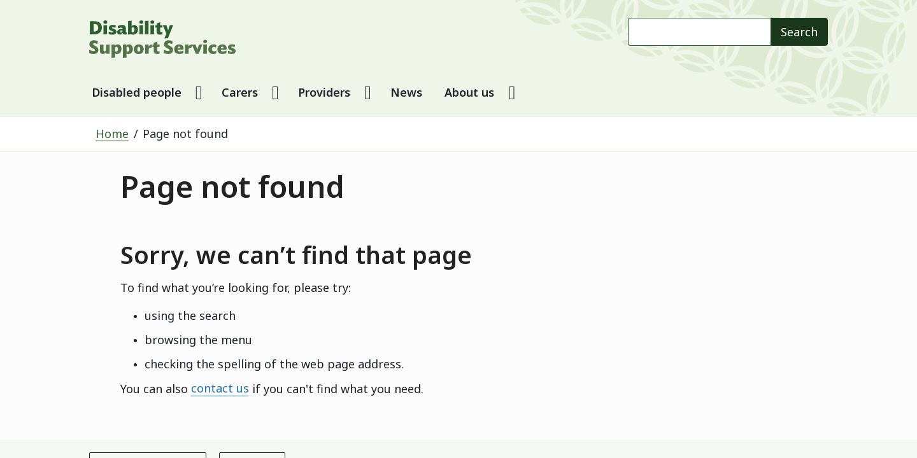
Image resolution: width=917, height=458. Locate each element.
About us (469, 92)
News (406, 92)
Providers (324, 92)
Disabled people (136, 92)
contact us (220, 388)
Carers (240, 92)
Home (112, 133)
